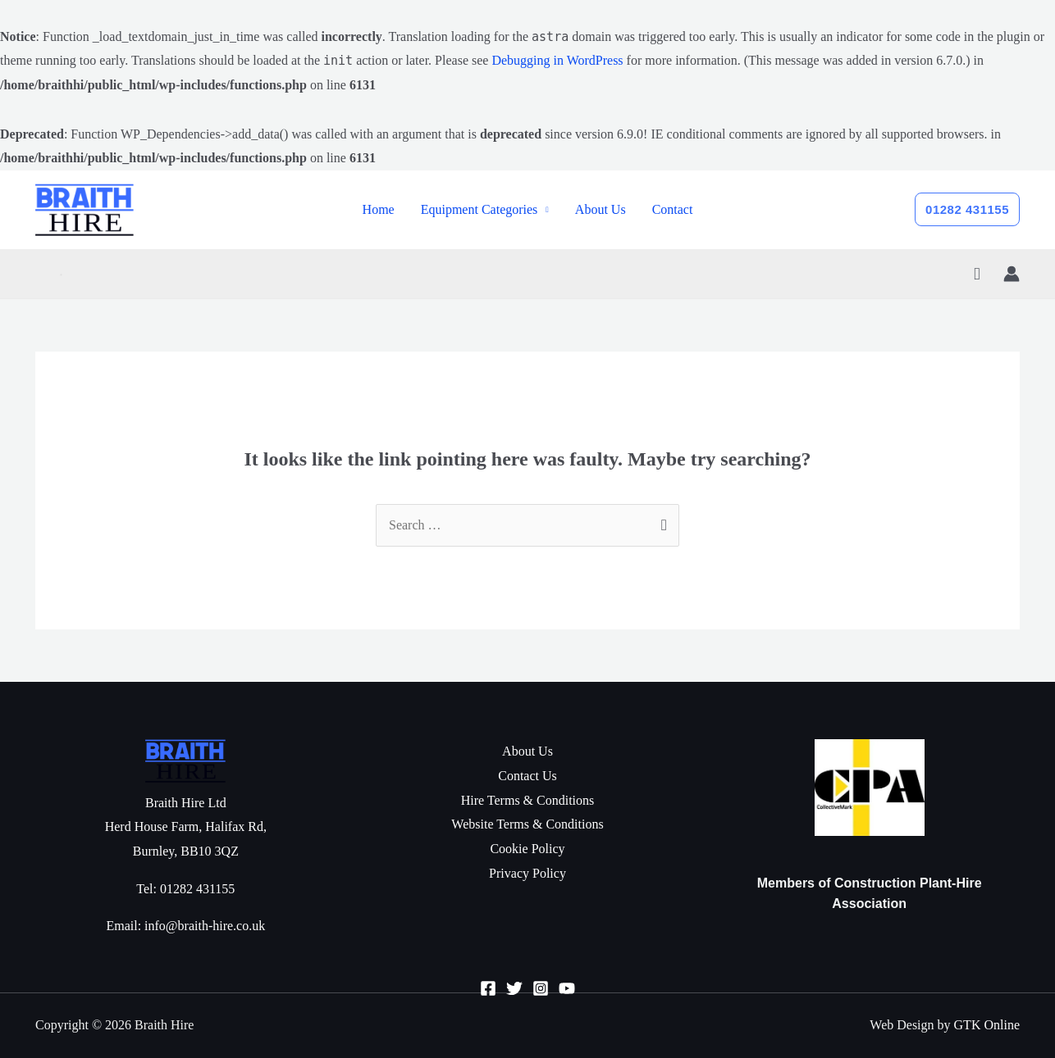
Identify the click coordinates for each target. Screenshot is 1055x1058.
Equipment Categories (479, 209)
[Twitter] (514, 988)
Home (379, 209)
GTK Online (987, 1025)
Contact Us (527, 776)
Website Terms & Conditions (527, 824)
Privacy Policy (527, 873)
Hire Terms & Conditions (528, 800)
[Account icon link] (1011, 274)
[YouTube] (567, 988)
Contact (672, 209)
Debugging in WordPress (557, 60)
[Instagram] (540, 988)
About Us (600, 209)
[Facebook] (488, 988)
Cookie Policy (527, 849)
